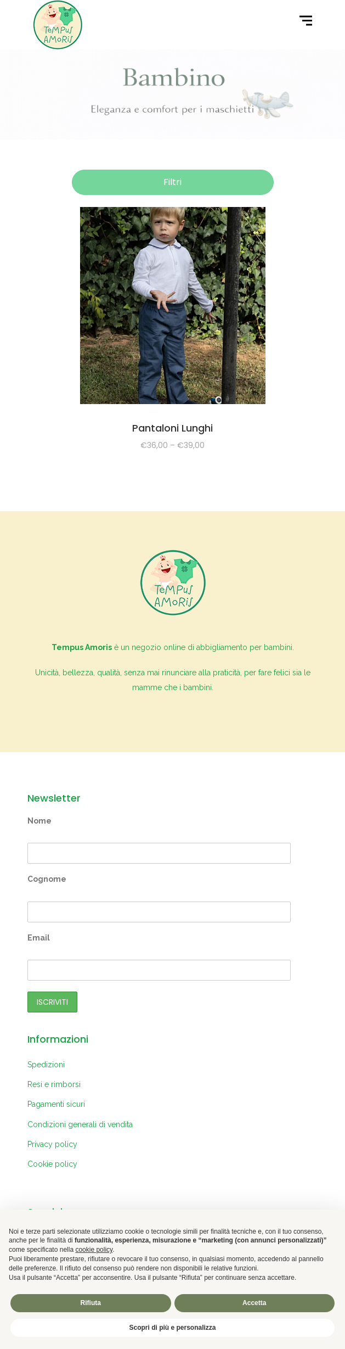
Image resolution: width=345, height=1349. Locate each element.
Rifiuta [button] (91, 1303)
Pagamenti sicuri (56, 1104)
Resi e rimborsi (54, 1084)
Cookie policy (52, 1164)
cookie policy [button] (93, 1249)
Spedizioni (46, 1064)
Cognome (46, 879)
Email (38, 937)
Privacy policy (52, 1144)
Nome (39, 820)
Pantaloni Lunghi (172, 428)
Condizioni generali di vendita (80, 1124)
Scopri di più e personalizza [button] (172, 1327)
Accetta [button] (254, 1303)
